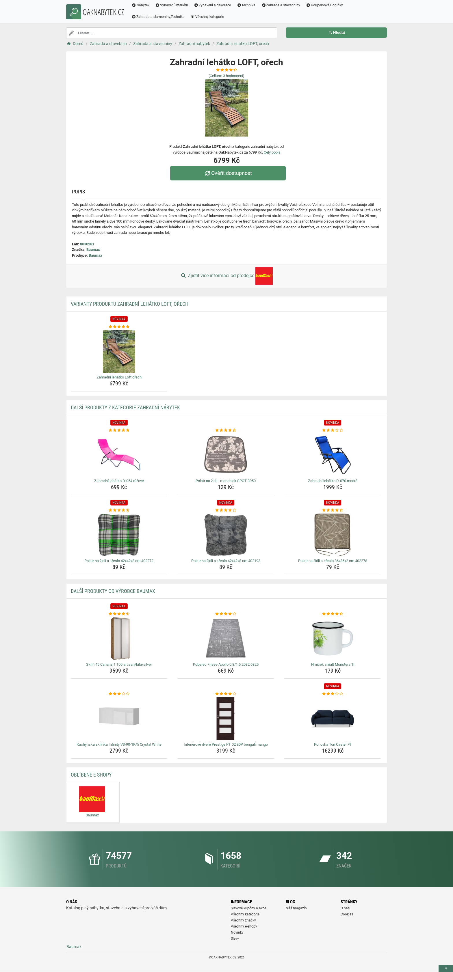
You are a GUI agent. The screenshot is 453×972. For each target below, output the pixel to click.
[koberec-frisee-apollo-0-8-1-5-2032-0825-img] (226, 638)
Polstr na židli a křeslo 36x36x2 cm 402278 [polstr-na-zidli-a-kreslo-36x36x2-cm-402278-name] (332, 561)
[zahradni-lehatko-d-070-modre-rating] (333, 430)
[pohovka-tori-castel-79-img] (333, 718)
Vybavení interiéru (171, 5)
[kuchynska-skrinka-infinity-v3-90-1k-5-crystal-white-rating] (119, 694)
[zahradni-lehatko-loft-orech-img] (119, 351)
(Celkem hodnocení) (226, 76)
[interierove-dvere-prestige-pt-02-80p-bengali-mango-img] (226, 718)
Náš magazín (296, 908)
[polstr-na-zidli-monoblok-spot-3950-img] (226, 455)
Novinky (237, 932)
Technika (246, 5)
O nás (345, 908)
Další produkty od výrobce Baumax (113, 591)
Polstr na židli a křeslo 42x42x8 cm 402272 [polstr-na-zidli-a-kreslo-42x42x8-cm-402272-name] (118, 561)
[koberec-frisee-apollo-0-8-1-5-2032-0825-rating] (226, 614)
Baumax (93, 249)
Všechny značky (243, 920)
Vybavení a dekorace (212, 5)
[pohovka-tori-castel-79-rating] (333, 694)
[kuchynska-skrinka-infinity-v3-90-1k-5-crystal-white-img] (119, 718)
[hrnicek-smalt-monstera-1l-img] (333, 638)
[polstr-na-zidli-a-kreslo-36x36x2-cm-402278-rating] (333, 510)
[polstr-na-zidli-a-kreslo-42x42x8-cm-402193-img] (226, 535)
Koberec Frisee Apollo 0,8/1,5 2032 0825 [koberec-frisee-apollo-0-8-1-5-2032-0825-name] (226, 664)
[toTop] (446, 968)
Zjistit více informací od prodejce (226, 276)
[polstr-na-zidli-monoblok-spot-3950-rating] (226, 430)
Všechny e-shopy (244, 926)
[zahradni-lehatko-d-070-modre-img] (333, 455)
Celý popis (272, 152)
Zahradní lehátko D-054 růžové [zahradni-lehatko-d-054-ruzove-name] (119, 481)
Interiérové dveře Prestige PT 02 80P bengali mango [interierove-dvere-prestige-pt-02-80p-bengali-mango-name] (226, 744)
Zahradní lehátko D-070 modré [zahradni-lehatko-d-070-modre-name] (332, 481)
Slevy (235, 938)
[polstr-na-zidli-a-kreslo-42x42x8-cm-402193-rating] (226, 510)
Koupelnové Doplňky (324, 5)
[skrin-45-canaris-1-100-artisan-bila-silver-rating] (119, 614)
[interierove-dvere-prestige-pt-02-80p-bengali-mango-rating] (226, 694)
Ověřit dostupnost (228, 173)
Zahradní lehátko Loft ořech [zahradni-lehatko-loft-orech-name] (119, 377)
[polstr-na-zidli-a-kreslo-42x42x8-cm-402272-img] (119, 535)
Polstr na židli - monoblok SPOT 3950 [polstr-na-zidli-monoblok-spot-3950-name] (226, 481)
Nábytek (140, 5)
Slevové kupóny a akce (248, 908)
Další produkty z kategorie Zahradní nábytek (125, 407)
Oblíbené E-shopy (91, 775)
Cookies (347, 914)
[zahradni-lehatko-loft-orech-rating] (119, 327)
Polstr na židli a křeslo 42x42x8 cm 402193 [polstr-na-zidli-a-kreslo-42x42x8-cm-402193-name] (225, 561)
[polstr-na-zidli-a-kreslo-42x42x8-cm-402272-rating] (119, 510)
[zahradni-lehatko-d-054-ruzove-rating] (119, 430)
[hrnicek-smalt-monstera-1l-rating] (333, 614)
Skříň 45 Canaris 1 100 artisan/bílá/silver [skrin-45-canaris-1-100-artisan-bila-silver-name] (119, 664)
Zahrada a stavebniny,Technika (158, 17)
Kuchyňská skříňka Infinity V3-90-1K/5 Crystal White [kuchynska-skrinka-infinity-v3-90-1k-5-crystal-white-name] (119, 744)
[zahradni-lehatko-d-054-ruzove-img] (119, 455)
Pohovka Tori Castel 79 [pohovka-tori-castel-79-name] (332, 744)
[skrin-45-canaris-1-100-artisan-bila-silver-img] (119, 638)
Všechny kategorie (207, 17)
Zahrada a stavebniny (280, 5)
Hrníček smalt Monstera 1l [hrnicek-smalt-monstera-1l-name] (332, 664)
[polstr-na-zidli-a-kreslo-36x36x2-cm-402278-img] (333, 535)
